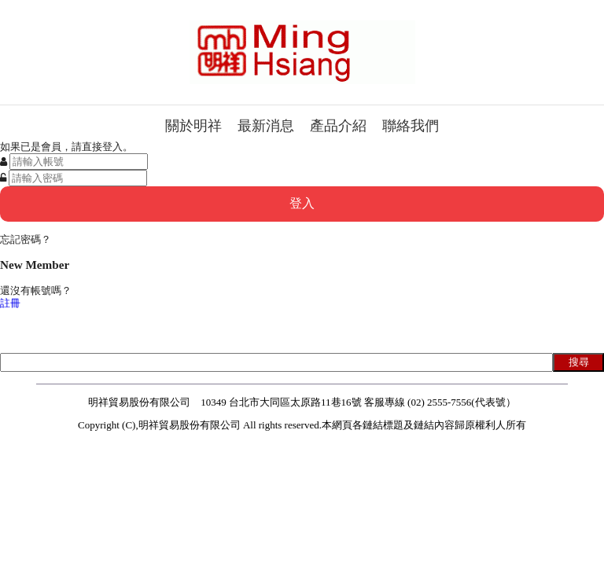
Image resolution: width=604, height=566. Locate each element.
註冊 (10, 303)
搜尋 (579, 362)
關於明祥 (193, 126)
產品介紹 (338, 126)
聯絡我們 (410, 126)
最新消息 (266, 126)
